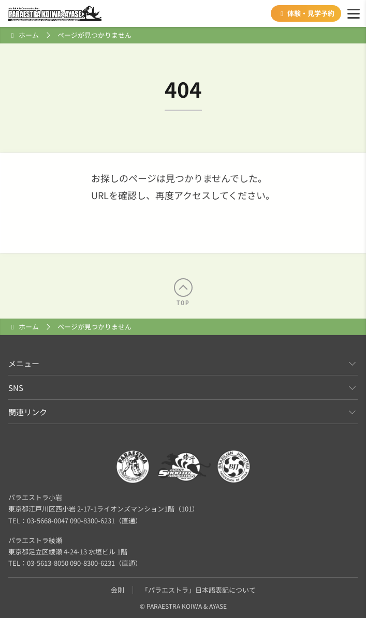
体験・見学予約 (305, 13)
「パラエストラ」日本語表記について (198, 590)
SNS (15, 387)
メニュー (23, 363)
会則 (117, 590)
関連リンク (27, 411)
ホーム (29, 35)
